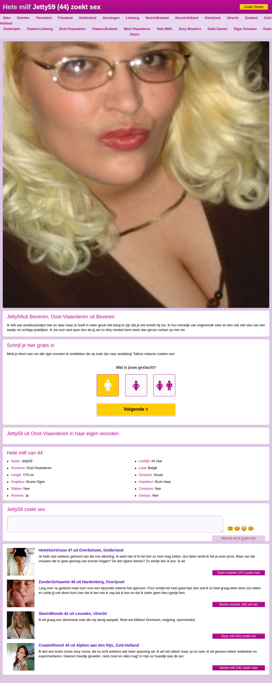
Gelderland (87, 18)
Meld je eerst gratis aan (239, 538)
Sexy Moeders (190, 29)
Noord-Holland (186, 18)
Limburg (132, 18)
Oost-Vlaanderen (72, 29)
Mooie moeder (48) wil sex (238, 604)
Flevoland (44, 18)
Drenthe (23, 18)
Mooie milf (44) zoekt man (239, 668)
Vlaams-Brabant (104, 29)
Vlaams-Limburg (40, 29)
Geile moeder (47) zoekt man (238, 573)
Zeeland (251, 18)
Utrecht (233, 18)
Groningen (111, 18)
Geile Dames (217, 29)
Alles (7, 18)
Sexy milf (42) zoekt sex (238, 636)
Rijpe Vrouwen (245, 29)
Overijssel (212, 18)
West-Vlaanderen (137, 29)
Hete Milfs (165, 29)
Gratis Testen (253, 7)
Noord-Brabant (157, 18)
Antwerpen (11, 29)
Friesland (65, 18)
